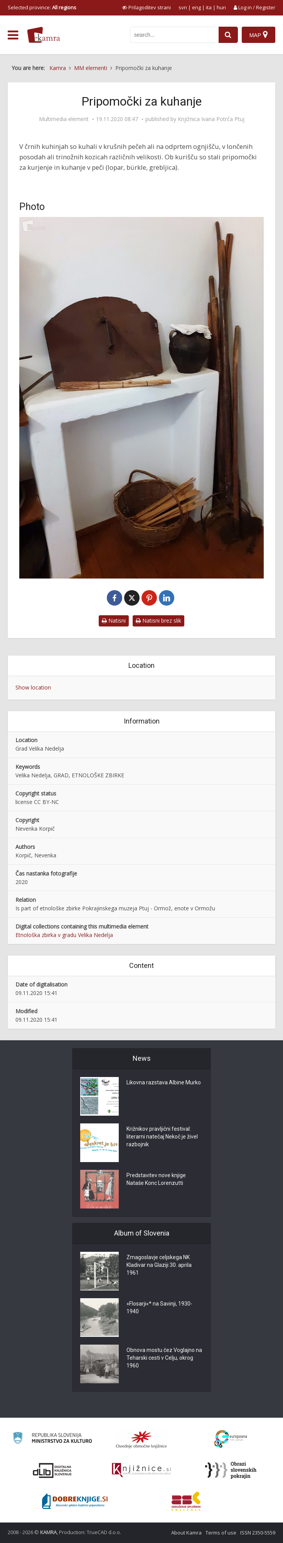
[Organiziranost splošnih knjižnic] (141, 1439)
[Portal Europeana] (231, 1439)
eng (196, 7)
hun (221, 7)
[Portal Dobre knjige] (75, 1501)
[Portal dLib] (52, 1470)
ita (209, 7)
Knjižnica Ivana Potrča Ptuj (211, 119)
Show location (33, 687)
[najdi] (228, 35)
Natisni (114, 620)
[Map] (258, 35)
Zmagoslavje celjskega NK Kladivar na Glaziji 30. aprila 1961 (159, 1265)
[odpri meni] (13, 35)
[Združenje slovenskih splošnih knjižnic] (141, 1470)
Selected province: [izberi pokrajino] (42, 7)
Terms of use (221, 1532)
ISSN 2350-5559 (257, 1532)
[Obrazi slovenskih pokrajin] (230, 1470)
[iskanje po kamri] (174, 35)
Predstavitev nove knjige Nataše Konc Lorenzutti (156, 1179)
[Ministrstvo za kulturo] (52, 1439)
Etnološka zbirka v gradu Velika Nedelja (64, 935)
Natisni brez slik (158, 620)
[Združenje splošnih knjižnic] (186, 1501)
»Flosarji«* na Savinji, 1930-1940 (159, 1308)
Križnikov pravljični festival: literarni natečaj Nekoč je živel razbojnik (162, 1137)
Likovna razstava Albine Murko (163, 1083)
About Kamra (186, 1532)
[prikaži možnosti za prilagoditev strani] (146, 7)
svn (183, 7)
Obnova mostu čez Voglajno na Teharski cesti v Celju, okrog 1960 (164, 1358)
